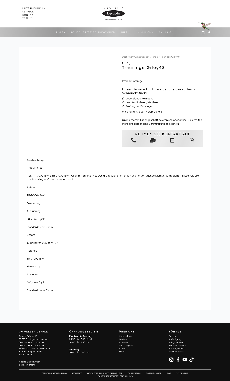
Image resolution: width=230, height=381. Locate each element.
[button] (41, 8)
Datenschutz (133, 376)
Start (124, 56)
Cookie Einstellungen (30, 364)
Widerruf (157, 376)
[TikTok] (191, 362)
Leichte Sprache (27, 367)
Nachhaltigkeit (126, 348)
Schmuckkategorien (141, 56)
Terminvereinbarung (39, 376)
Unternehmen (126, 338)
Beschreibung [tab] (35, 160)
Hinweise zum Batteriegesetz (87, 376)
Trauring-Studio (177, 351)
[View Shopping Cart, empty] (203, 32)
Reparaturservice (178, 348)
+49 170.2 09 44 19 (41, 351)
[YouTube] (184, 362)
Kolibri (122, 354)
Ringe (157, 56)
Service (173, 338)
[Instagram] (171, 362)
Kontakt (60, 376)
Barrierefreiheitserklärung (185, 376)
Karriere (123, 341)
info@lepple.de (35, 354)
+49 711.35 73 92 (36, 344)
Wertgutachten (177, 354)
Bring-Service (176, 344)
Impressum (116, 376)
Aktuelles (124, 344)
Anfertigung (175, 341)
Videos (122, 351)
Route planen (26, 357)
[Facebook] (178, 362)
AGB (146, 376)
